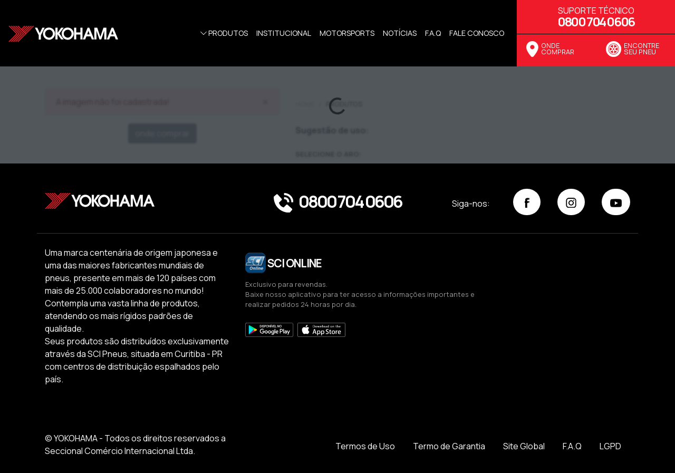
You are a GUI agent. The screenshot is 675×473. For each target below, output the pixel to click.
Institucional (283, 33)
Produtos (223, 33)
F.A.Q (572, 446)
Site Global (524, 446)
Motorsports (347, 33)
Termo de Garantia (449, 446)
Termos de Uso (365, 446)
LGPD (610, 446)
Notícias (400, 33)
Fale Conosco (476, 33)
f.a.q (433, 33)
